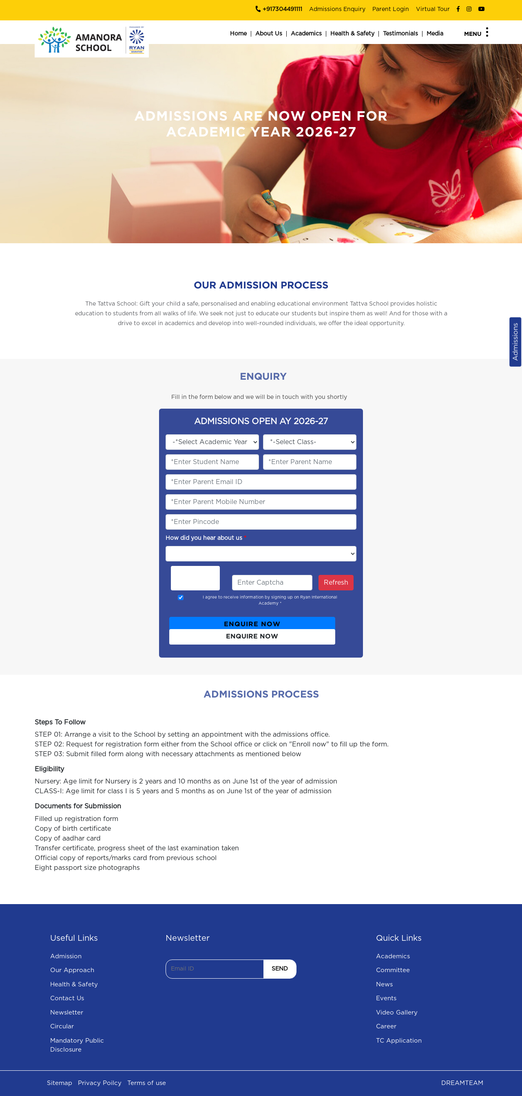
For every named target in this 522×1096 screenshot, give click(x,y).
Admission (66, 956)
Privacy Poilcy (100, 1083)
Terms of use (146, 1083)
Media (435, 34)
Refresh (336, 582)
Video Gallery (397, 1013)
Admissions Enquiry (337, 9)
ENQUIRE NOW (252, 624)
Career (386, 1026)
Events (386, 998)
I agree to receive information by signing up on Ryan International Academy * (270, 600)
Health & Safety (352, 34)
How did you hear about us (206, 538)
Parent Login (390, 9)
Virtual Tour (433, 9)
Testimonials (400, 34)
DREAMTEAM (462, 1083)
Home (238, 34)
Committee (393, 970)
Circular (62, 1026)
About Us (268, 34)
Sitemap (59, 1083)
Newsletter (66, 1013)
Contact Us (67, 998)
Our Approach (72, 970)
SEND (280, 969)
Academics (306, 34)
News (384, 985)
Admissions (515, 342)
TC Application (399, 1041)
